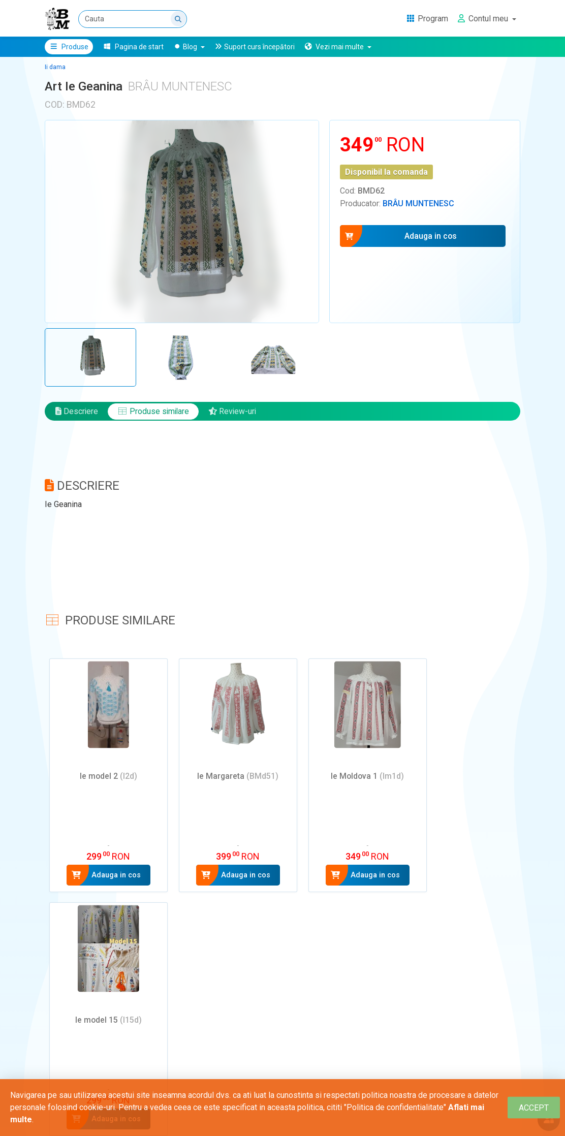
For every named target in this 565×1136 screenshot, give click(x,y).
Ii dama (55, 67)
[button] (337, 46)
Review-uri (235, 413)
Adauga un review (92, 1060)
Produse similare (154, 413)
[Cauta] (132, 19)
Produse (68, 47)
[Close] (534, 1108)
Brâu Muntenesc (418, 203)
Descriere (77, 413)
